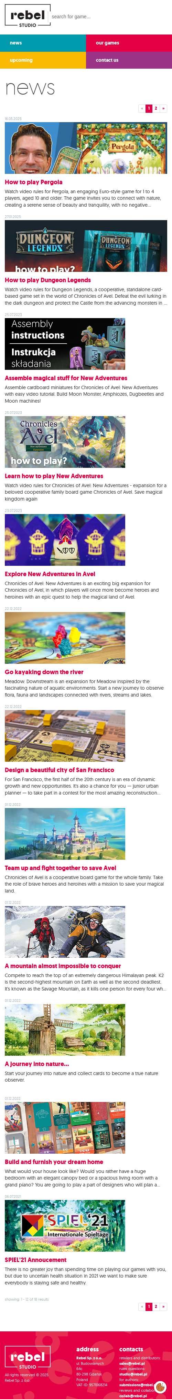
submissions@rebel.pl (138, 1385)
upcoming (21, 60)
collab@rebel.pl (133, 1396)
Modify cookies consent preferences (160, 1387)
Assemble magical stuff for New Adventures (66, 378)
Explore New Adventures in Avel (50, 574)
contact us (107, 60)
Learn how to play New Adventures (54, 476)
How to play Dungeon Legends (48, 280)
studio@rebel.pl (133, 1374)
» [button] (163, 108)
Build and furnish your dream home (54, 1162)
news (16, 43)
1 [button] (149, 108)
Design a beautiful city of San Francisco (59, 770)
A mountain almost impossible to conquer (63, 966)
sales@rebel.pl (132, 1363)
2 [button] (156, 108)
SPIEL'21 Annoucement (35, 1260)
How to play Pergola (34, 182)
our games (107, 43)
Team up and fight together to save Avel (60, 868)
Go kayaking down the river (44, 672)
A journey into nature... (37, 1064)
